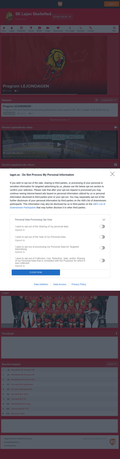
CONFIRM (36, 272)
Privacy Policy (79, 284)
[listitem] (60, 219)
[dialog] (60, 229)
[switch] (102, 226)
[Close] (113, 175)
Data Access (59, 284)
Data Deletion (41, 284)
